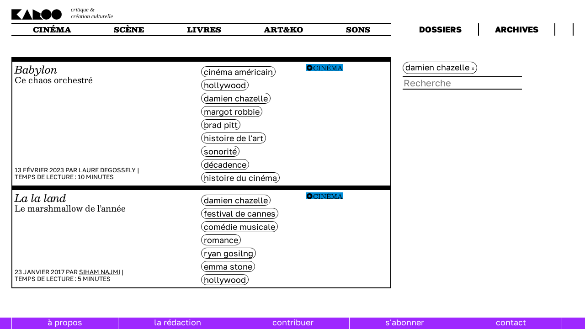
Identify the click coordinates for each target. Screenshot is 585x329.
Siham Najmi (99, 272)
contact (511, 322)
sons (358, 29)
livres (204, 29)
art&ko (283, 29)
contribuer (293, 322)
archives (516, 29)
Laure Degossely (107, 170)
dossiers (440, 29)
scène (129, 29)
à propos (65, 322)
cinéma (52, 29)
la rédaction (177, 322)
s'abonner (404, 322)
